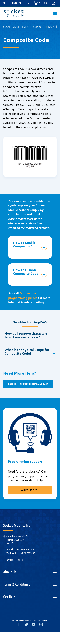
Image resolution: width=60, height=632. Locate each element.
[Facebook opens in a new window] (19, 625)
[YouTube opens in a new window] (33, 625)
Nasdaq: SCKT (14, 560)
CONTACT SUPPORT (30, 489)
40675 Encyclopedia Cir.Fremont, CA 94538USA (17, 540)
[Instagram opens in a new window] (41, 625)
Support (38, 27)
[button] (45, 3)
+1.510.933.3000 (28, 553)
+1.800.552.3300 (28, 549)
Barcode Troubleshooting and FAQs (28, 384)
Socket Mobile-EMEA (16, 27)
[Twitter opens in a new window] (26, 625)
